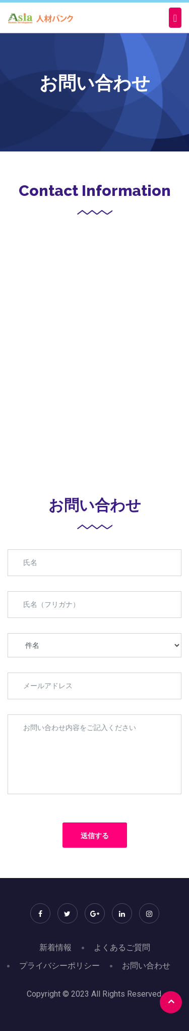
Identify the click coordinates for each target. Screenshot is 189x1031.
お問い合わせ (146, 965)
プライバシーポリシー (59, 965)
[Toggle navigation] (175, 18)
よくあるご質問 (122, 947)
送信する (95, 836)
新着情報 (55, 947)
